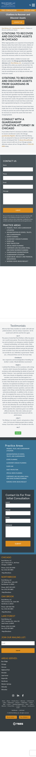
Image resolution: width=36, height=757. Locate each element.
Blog (4, 704)
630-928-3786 (10, 607)
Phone (5, 174)
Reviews (18, 702)
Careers (9, 704)
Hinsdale (4, 673)
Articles (31, 702)
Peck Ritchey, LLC (16, 63)
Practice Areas (15, 701)
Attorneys (22, 701)
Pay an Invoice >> (11, 717)
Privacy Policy (11, 706)
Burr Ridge (4, 661)
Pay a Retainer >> (24, 717)
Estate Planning (12, 237)
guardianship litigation (8, 136)
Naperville (4, 678)
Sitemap (24, 706)
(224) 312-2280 (10, 626)
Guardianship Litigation (15, 255)
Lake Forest (4, 675)
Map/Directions (6, 573)
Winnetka (4, 689)
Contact (18, 706)
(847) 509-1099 (10, 587)
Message (6, 191)
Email (5, 182)
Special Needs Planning (15, 246)
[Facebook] (23, 696)
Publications (24, 702)
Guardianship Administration (17, 252)
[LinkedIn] (18, 696)
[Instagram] (13, 696)
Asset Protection (13, 243)
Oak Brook (4, 681)
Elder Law (10, 241)
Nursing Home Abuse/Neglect (17, 261)
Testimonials (11, 702)
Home (3, 701)
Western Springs (6, 684)
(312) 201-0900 (29, 10)
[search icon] (30, 5)
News (27, 704)
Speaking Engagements (18, 704)
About (8, 701)
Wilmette (4, 687)
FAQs (4, 702)
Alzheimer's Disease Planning (17, 239)
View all (18, 433)
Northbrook (14, 710)
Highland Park (5, 670)
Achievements (30, 701)
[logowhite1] (8, 4)
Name (5, 165)
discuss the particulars (26, 140)
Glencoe (3, 667)
